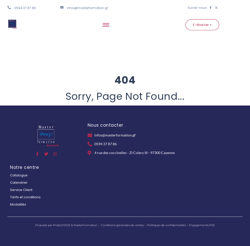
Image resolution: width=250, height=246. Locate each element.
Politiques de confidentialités (166, 225)
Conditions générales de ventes (122, 225)
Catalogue (19, 175)
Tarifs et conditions (25, 197)
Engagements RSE (202, 225)
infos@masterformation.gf (87, 8)
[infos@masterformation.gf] (62, 7)
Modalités (18, 204)
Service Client (21, 189)
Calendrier (19, 182)
